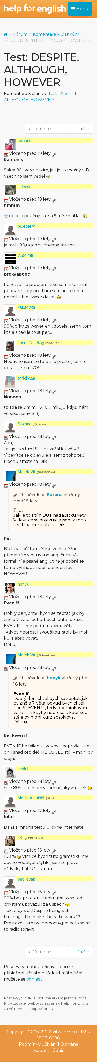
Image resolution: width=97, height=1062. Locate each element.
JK (30, 837)
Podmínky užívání (38, 1044)
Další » (83, 128)
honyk (23, 584)
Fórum (20, 34)
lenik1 (23, 769)
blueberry (26, 226)
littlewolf (25, 186)
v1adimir (25, 255)
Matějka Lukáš (37, 798)
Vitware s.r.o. (65, 1031)
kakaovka (26, 307)
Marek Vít (36, 472)
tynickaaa (26, 378)
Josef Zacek (38, 343)
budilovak (26, 879)
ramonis (25, 141)
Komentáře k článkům (56, 34)
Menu (79, 8)
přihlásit (34, 979)
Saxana (32, 424)
